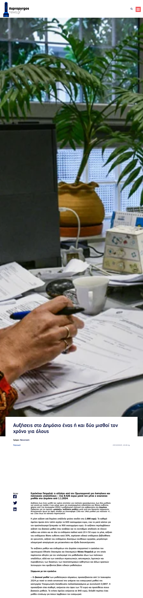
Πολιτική (16, 445)
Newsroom (24, 440)
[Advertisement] (71, 469)
